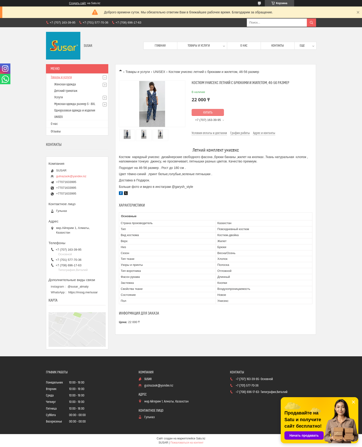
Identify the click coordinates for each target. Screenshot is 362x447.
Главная (160, 46)
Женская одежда (65, 84)
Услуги (58, 97)
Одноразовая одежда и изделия (74, 110)
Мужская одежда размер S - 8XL (74, 104)
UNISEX (159, 72)
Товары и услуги (199, 46)
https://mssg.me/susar (83, 292)
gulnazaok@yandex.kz (71, 176)
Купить (208, 112)
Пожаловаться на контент (186, 442)
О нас (243, 46)
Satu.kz (200, 438)
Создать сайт (77, 3)
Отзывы (56, 131)
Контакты (277, 46)
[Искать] (311, 22)
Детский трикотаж (65, 91)
